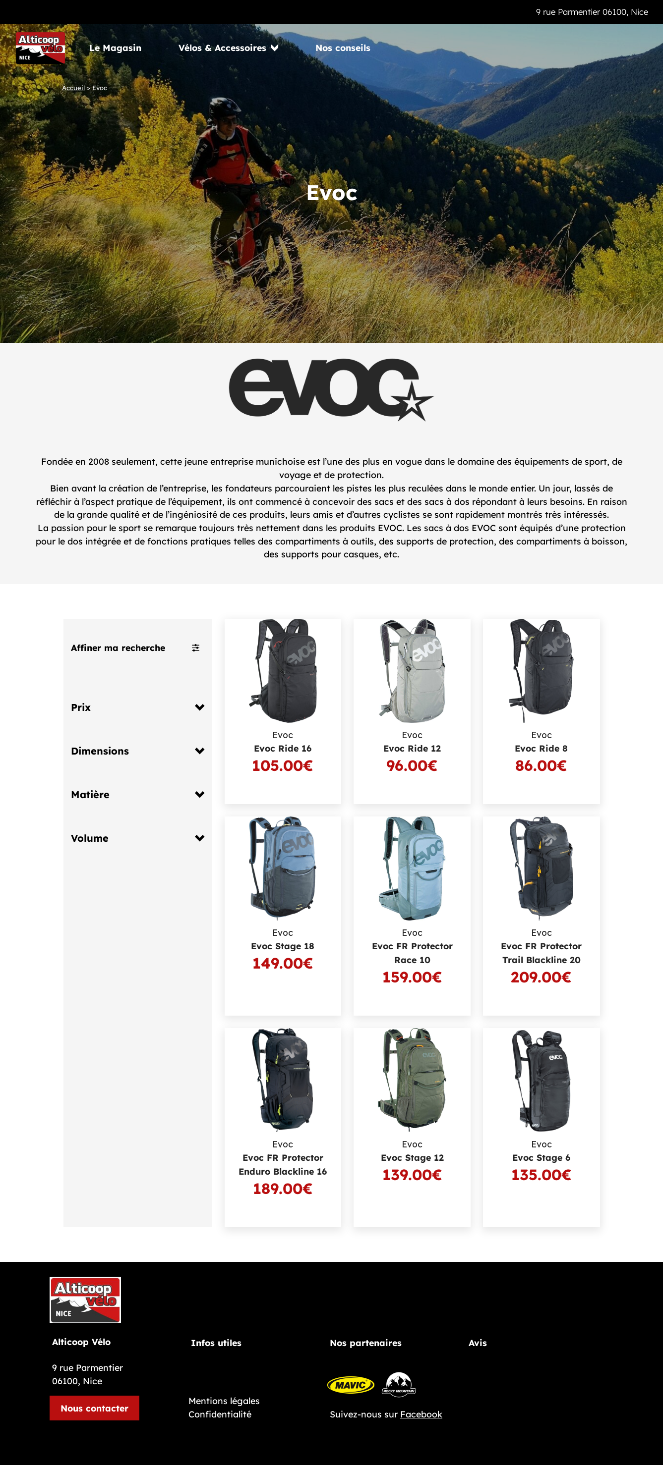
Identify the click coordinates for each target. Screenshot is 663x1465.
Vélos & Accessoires (222, 47)
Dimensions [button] (100, 751)
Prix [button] (81, 707)
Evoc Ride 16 (282, 748)
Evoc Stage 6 (541, 1157)
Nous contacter (94, 1408)
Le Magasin (115, 47)
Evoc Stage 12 (412, 1157)
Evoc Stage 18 (282, 945)
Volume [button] (90, 838)
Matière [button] (90, 795)
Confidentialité (219, 1414)
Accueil (73, 88)
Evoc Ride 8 (541, 748)
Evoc (282, 735)
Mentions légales (224, 1400)
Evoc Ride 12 (412, 748)
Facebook (421, 1414)
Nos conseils (342, 47)
